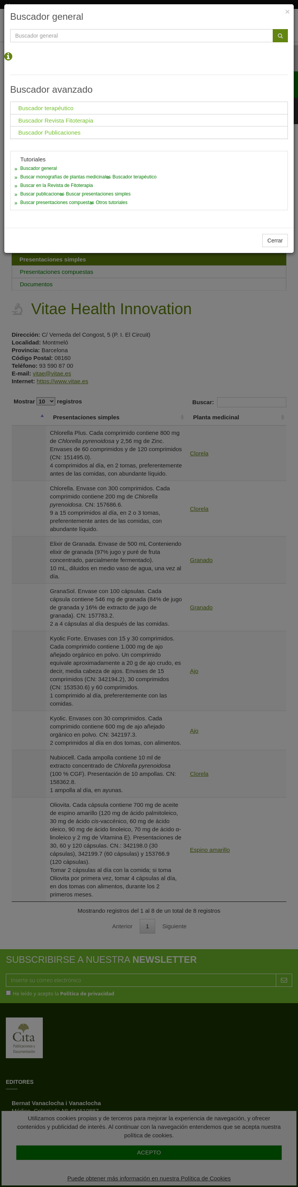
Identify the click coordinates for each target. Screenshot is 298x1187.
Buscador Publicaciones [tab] (49, 132)
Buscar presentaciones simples (98, 194)
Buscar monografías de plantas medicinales (65, 177)
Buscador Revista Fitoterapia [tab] (55, 120)
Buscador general (38, 168)
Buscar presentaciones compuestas (57, 202)
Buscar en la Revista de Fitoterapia (56, 185)
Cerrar (275, 240)
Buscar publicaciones (42, 194)
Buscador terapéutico (134, 177)
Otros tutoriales (111, 202)
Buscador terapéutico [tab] (46, 108)
